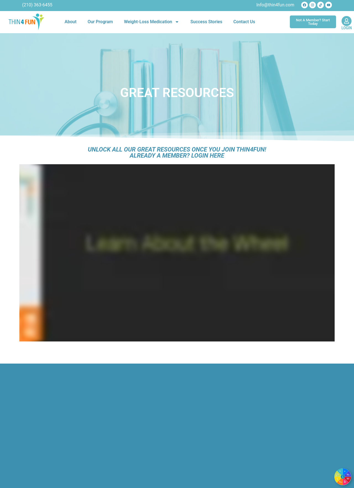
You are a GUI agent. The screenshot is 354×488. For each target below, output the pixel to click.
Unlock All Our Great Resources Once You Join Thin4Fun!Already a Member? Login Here (177, 152)
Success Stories (206, 21)
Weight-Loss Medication (151, 22)
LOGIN (347, 27)
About (71, 21)
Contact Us (244, 21)
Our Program (100, 21)
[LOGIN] (347, 21)
